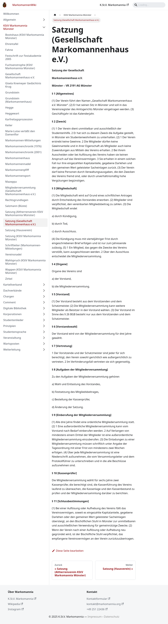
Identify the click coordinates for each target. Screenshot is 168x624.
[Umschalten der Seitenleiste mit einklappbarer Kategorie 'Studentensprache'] (44, 331)
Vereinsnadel (13, 254)
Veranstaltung (12, 338)
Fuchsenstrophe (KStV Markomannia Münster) (20, 66)
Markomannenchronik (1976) (23, 146)
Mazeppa (11, 181)
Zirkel (8, 279)
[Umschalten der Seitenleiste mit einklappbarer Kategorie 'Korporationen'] (44, 314)
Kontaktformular (98, 599)
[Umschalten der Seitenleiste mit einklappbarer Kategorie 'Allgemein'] (44, 19)
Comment (9, 302)
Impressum (95, 616)
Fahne (9, 50)
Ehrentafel (11, 44)
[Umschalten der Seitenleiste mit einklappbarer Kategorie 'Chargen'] (44, 296)
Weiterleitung (11, 349)
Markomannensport (17, 176)
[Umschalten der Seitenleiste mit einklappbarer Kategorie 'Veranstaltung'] (44, 337)
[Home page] (55, 15)
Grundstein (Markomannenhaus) (18, 100)
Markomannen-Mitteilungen (23, 140)
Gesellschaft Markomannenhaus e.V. (20, 75)
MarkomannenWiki (24, 5)
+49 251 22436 (97, 609)
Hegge (9, 107)
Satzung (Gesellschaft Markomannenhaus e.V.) (20, 222)
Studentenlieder (13, 320)
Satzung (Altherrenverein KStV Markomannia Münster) (24, 213)
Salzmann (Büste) (16, 206)
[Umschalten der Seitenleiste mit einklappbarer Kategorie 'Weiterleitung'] (44, 349)
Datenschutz (111, 616)
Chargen (8, 296)
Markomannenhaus (17, 158)
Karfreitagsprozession (19, 119)
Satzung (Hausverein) (18, 230)
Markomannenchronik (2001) (23, 152)
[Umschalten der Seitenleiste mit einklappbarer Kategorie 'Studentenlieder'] (44, 320)
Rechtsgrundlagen (16, 200)
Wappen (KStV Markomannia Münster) (23, 271)
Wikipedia (15, 604)
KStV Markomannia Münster (15, 27)
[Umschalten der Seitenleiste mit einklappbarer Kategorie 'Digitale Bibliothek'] (44, 308)
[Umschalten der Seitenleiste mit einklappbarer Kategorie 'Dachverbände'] (44, 290)
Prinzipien (9, 326)
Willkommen (11, 14)
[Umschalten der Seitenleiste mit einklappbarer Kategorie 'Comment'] (44, 302)
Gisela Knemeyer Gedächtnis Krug (23, 84)
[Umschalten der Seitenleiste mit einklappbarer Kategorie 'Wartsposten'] (44, 343)
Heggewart (12, 113)
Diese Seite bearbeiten (68, 551)
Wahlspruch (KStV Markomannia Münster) (25, 262)
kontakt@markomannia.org (105, 604)
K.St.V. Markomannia (114, 5)
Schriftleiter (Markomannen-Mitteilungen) (23, 246)
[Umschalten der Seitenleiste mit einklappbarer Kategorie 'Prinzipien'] (44, 326)
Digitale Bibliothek (14, 308)
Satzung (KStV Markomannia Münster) (23, 237)
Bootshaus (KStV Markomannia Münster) (24, 36)
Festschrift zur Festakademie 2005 (23, 57)
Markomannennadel (18, 164)
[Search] (149, 5)
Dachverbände (12, 290)
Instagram (16, 609)
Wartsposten (11, 343)
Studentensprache (14, 332)
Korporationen (12, 314)
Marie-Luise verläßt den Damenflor (20, 132)
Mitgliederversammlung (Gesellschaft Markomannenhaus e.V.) (20, 191)
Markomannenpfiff (17, 170)
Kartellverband (12, 284)
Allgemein (9, 19)
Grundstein (12, 92)
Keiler (8, 125)
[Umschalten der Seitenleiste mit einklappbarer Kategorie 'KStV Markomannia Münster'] (44, 27)
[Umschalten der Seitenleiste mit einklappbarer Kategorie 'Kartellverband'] (44, 284)
